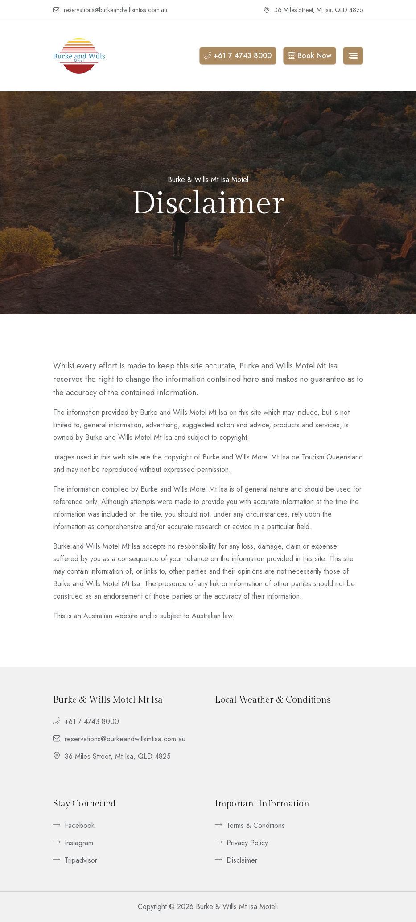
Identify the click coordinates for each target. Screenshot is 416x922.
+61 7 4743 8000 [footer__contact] (86, 721)
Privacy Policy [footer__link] (241, 843)
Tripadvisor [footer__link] (75, 860)
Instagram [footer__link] (73, 843)
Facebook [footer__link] (74, 825)
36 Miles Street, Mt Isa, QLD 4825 (313, 10)
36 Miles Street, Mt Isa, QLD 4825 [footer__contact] (112, 756)
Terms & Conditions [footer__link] (250, 825)
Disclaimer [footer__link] (236, 860)
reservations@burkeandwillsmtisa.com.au (110, 10)
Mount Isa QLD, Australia (289, 750)
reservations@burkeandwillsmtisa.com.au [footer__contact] (119, 739)
